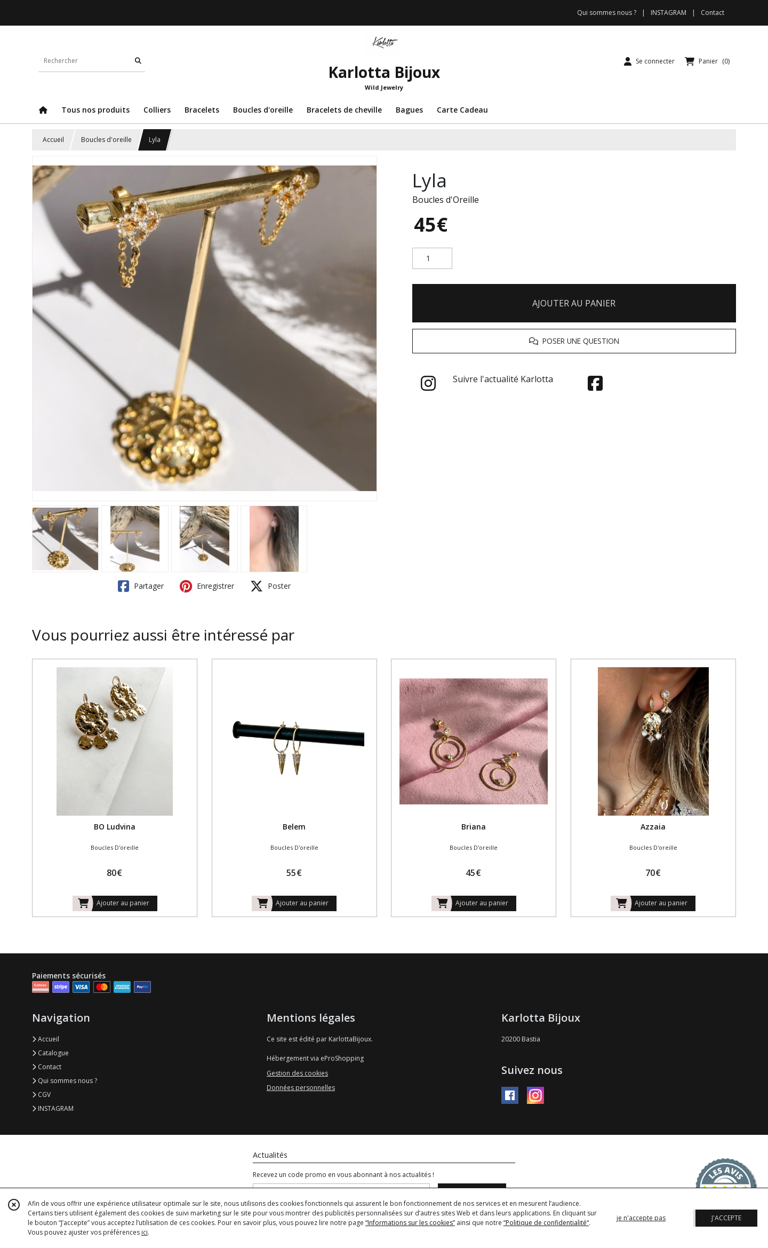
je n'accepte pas (641, 1217)
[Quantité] (432, 258)
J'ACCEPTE (726, 1217)
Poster (270, 586)
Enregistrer (207, 586)
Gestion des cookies (297, 1073)
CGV (41, 1094)
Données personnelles (301, 1087)
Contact (712, 12)
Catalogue (50, 1052)
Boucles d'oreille (106, 139)
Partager (141, 586)
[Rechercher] (138, 61)
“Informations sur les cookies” (410, 1222)
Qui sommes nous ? (64, 1080)
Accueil (53, 139)
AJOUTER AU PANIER (573, 303)
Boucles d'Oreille (445, 200)
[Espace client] (649, 61)
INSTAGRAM (53, 1108)
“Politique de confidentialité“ (546, 1222)
